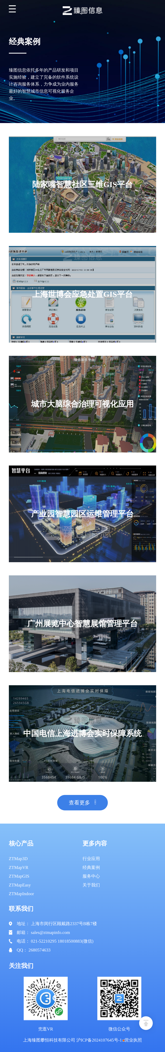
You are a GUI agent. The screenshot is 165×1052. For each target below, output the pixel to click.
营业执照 (132, 1040)
